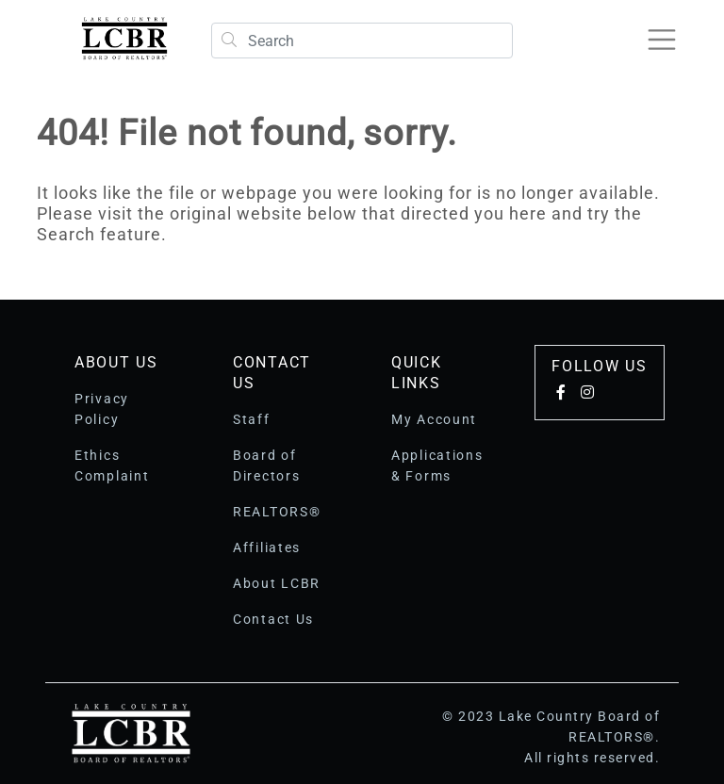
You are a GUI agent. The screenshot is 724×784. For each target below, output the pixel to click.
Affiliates (267, 547)
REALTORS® (277, 511)
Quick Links (416, 372)
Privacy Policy (101, 409)
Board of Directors (266, 465)
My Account (434, 419)
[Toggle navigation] (662, 40)
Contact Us (273, 619)
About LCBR (277, 583)
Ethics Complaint (111, 465)
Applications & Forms (437, 465)
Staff (252, 419)
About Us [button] (116, 362)
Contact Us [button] (272, 372)
